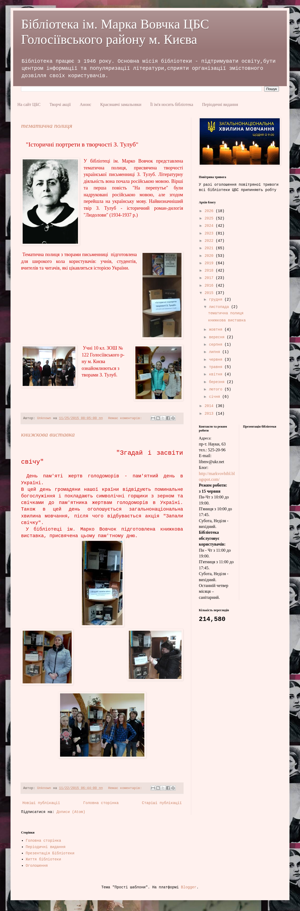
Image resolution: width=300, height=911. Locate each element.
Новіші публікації (41, 803)
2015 (210, 293)
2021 (210, 248)
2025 (210, 218)
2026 (210, 211)
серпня (216, 344)
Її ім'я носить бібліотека (171, 104)
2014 (210, 406)
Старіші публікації (162, 803)
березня (218, 382)
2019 (210, 263)
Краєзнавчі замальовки (120, 104)
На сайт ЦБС (29, 104)
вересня (218, 337)
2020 (210, 256)
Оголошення (37, 866)
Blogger (188, 887)
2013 (210, 414)
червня (216, 359)
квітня (216, 374)
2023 (210, 233)
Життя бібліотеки (43, 859)
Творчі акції (60, 104)
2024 (210, 226)
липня (215, 352)
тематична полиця (46, 125)
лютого (216, 389)
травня (216, 367)
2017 (210, 278)
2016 (210, 285)
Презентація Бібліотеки (50, 853)
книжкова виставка (48, 434)
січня (215, 397)
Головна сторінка (101, 803)
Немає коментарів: (126, 418)
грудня (216, 299)
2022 (210, 241)
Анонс (85, 104)
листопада (220, 307)
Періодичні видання (220, 104)
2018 (210, 270)
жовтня (216, 329)
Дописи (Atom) (70, 812)
